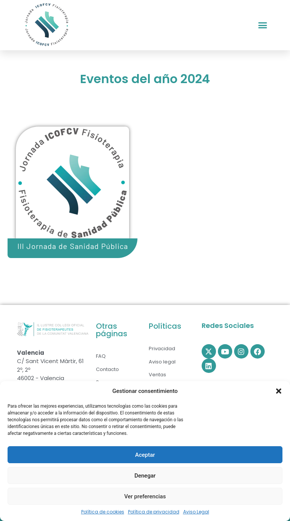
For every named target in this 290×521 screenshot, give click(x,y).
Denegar (145, 475)
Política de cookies (102, 512)
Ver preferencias (145, 496)
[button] (278, 391)
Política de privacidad (153, 512)
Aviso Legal (196, 512)
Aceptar (145, 454)
